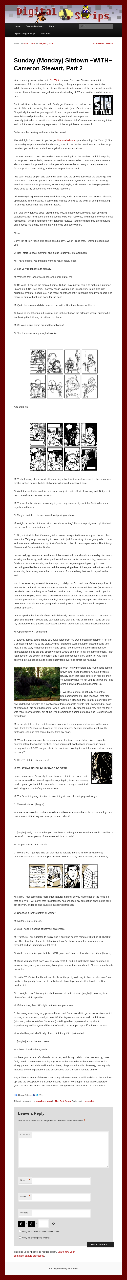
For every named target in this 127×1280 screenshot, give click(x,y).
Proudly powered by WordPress (63, 1268)
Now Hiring (46, 33)
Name (25, 1180)
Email (25, 1196)
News (49, 1101)
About (51, 26)
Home (18, 26)
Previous (98, 43)
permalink (89, 1101)
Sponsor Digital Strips (25, 33)
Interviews (41, 1101)
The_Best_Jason (46, 43)
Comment (25, 1134)
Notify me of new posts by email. (36, 1238)
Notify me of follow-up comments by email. (40, 1232)
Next (109, 43)
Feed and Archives (34, 26)
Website (24, 1212)
